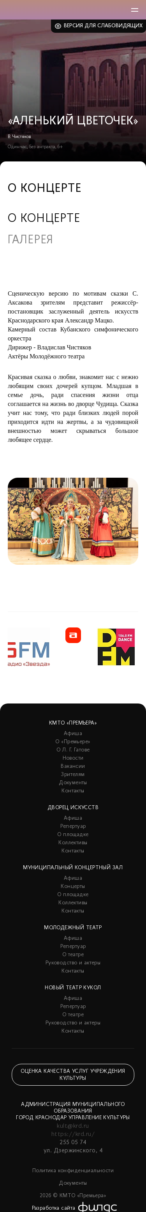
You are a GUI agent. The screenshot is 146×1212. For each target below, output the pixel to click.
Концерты (73, 887)
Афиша (73, 734)
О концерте (44, 219)
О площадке (72, 835)
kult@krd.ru (73, 1126)
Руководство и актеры (73, 963)
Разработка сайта (54, 1208)
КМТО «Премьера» (73, 723)
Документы (73, 783)
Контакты (73, 791)
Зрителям (72, 775)
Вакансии (73, 766)
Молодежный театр (73, 928)
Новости (73, 758)
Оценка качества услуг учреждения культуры (73, 1074)
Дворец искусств (73, 808)
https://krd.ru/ (73, 1134)
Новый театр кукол (73, 988)
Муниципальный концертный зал (73, 868)
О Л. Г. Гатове (73, 750)
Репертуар (73, 826)
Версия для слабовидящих (103, 26)
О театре (73, 955)
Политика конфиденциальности (73, 1171)
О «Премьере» (72, 742)
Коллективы (72, 843)
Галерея (30, 240)
